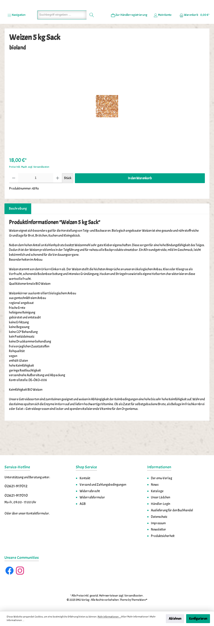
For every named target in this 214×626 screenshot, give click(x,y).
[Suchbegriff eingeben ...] (62, 40)
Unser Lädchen (160, 497)
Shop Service (86, 467)
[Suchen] (91, 40)
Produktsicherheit (163, 536)
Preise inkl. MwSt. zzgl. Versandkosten (29, 192)
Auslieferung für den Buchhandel (172, 510)
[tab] (17, 234)
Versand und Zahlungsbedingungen (103, 485)
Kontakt (85, 478)
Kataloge (157, 491)
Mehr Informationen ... (109, 616)
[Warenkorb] (193, 40)
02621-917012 (15, 486)
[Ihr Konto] (162, 40)
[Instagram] (20, 571)
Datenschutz (159, 517)
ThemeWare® (139, 600)
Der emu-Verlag (161, 478)
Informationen (159, 467)
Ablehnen (175, 619)
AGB (83, 504)
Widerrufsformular (92, 497)
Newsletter (158, 529)
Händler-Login (160, 504)
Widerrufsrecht (90, 491)
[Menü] (16, 40)
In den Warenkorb (140, 204)
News (154, 485)
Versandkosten (133, 595)
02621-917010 (16, 495)
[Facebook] (9, 571)
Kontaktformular (37, 513)
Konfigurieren (198, 619)
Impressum (158, 523)
